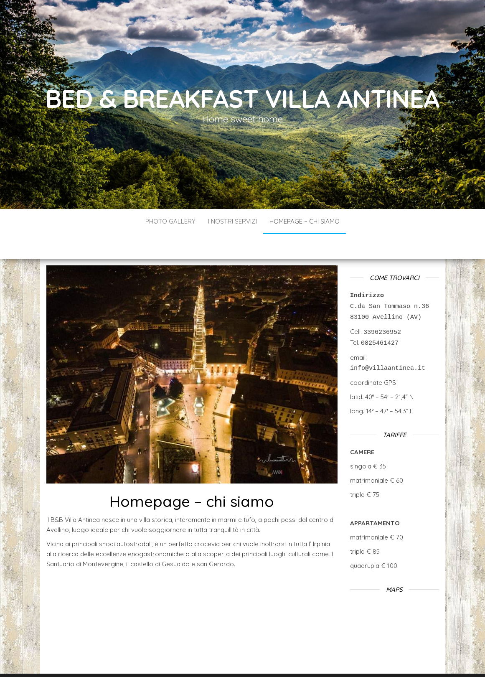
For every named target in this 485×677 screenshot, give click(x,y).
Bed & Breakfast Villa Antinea (242, 98)
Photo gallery (170, 221)
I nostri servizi (232, 221)
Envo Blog (301, 659)
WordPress (246, 659)
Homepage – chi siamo (304, 221)
